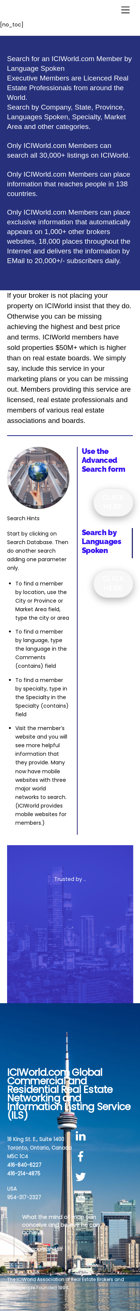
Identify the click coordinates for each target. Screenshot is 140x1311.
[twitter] (82, 1177)
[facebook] (82, 1156)
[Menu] (125, 10)
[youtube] (82, 1197)
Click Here (113, 502)
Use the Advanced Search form (103, 460)
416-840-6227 (24, 1165)
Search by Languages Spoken (101, 541)
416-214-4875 (23, 1173)
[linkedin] (82, 1136)
